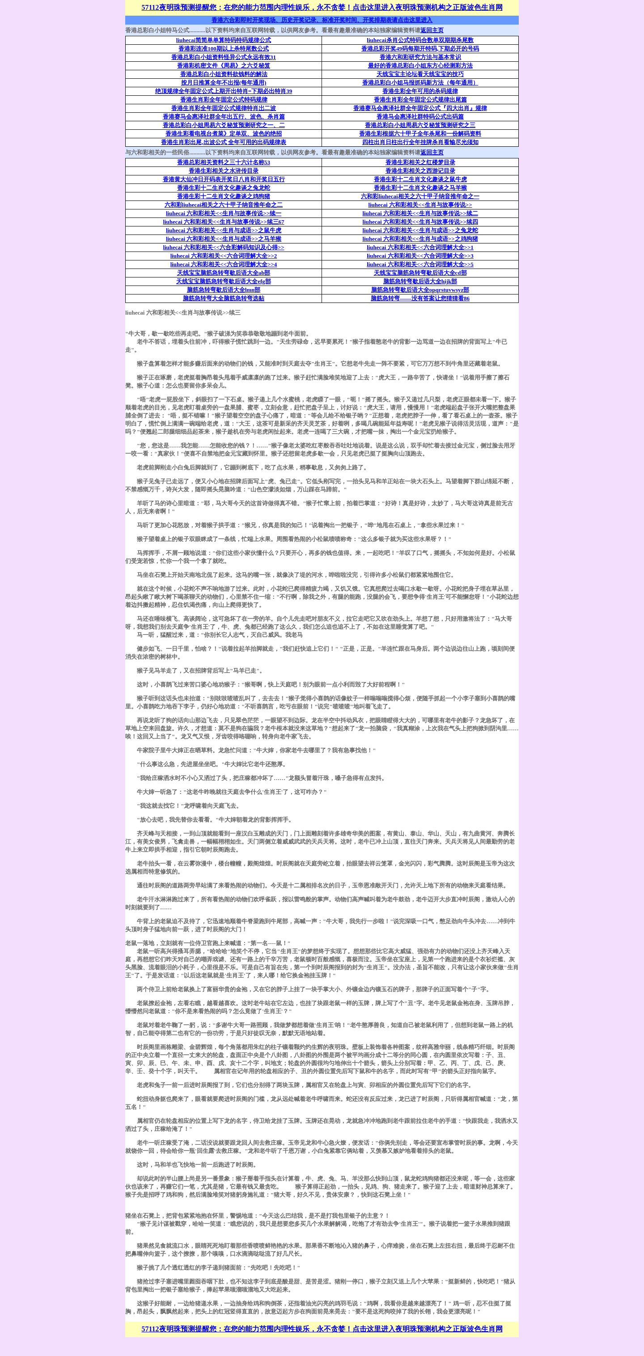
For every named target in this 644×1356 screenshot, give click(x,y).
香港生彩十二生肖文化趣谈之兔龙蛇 (223, 187)
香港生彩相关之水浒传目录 (223, 170)
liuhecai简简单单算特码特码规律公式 (223, 40)
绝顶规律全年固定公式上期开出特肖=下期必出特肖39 (223, 91)
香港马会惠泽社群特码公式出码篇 (420, 116)
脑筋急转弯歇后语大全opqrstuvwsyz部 (420, 289)
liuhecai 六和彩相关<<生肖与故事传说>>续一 (223, 213)
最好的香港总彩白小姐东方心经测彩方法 (420, 65)
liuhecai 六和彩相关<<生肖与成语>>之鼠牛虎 (223, 230)
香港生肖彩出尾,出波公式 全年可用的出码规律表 (223, 142)
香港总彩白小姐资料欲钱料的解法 (223, 74)
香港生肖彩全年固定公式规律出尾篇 (420, 99)
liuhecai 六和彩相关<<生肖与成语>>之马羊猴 (223, 238)
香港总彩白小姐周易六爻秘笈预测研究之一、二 (224, 125)
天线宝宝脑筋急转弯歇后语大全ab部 (224, 272)
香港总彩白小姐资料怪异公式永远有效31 (223, 57)
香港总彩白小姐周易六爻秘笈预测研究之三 (420, 125)
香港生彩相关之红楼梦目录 (420, 162)
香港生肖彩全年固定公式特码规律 (223, 99)
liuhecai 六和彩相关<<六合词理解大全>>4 (223, 264)
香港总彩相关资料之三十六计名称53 (223, 162)
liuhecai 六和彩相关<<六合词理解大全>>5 (420, 264)
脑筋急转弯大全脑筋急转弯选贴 (223, 298)
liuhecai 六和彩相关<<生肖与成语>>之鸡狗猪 (420, 238)
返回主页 (432, 30)
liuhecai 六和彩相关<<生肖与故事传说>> (420, 204)
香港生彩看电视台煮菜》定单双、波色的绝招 (223, 133)
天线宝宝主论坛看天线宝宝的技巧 (420, 74)
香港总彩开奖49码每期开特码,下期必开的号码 (420, 48)
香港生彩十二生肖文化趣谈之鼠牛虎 (420, 179)
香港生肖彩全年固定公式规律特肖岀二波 (223, 108)
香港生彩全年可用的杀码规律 (420, 91)
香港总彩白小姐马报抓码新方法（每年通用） (420, 82)
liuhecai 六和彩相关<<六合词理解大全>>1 (420, 247)
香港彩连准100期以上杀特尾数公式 (223, 48)
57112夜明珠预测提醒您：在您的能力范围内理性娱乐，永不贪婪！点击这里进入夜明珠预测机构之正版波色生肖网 (321, 7)
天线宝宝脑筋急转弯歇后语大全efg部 (223, 281)
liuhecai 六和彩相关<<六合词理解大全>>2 (223, 255)
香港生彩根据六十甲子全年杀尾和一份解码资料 (420, 133)
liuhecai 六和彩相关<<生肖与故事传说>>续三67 (223, 221)
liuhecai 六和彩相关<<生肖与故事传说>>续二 (420, 213)
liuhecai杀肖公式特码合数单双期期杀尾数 (420, 40)
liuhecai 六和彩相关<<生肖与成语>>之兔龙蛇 (420, 230)
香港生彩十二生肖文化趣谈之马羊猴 (420, 187)
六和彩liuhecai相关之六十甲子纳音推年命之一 (420, 196)
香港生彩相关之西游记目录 (420, 170)
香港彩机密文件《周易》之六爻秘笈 (223, 65)
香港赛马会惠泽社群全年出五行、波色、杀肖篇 (224, 116)
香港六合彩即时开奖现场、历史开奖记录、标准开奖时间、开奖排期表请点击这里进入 (322, 20)
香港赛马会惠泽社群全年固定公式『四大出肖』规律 (420, 108)
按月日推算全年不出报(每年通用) (224, 82)
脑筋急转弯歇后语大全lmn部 (224, 289)
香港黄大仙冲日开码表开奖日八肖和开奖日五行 (224, 179)
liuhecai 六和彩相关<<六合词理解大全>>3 (420, 255)
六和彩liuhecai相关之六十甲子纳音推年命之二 (224, 204)
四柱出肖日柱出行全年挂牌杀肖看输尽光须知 (420, 142)
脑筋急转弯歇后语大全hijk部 (420, 281)
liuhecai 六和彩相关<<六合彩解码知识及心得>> (223, 247)
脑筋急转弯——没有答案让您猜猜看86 (420, 298)
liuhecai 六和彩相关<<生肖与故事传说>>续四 (420, 221)
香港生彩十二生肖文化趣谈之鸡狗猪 (223, 196)
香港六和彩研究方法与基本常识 (420, 57)
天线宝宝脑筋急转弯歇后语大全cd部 (420, 272)
